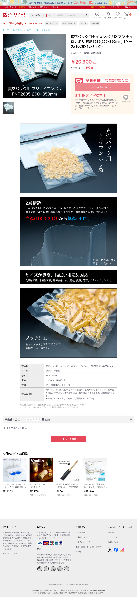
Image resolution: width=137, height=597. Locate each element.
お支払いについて (83, 542)
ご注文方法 (80, 532)
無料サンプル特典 (98, 7)
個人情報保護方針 (56, 584)
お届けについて (82, 537)
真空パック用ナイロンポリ (39, 30)
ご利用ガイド (114, 7)
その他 (78, 552)
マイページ (112, 537)
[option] (34, 66)
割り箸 (83, 23)
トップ (6, 30)
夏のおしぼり (52, 23)
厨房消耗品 (18, 30)
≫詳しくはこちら (10, 553)
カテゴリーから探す (14, 23)
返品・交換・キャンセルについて (89, 547)
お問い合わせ (129, 7)
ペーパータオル (69, 23)
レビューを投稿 (68, 439)
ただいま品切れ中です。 (102, 87)
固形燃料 (95, 23)
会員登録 (22, 7)
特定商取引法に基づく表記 (77, 584)
